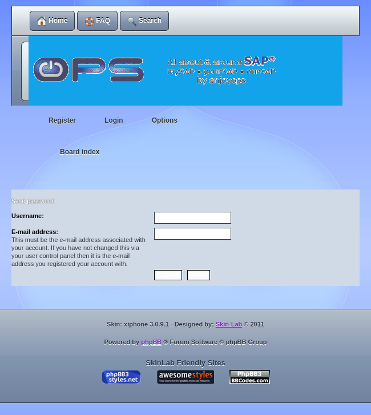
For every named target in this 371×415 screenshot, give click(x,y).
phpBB (151, 342)
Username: (27, 215)
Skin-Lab (229, 324)
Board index (79, 152)
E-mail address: (34, 231)
